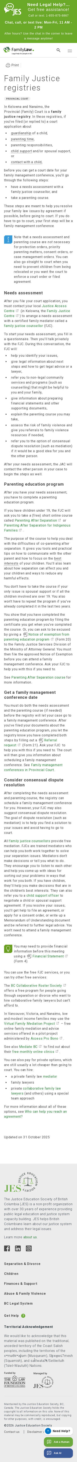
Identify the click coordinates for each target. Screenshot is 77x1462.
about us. (30, 1237)
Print (15, 65)
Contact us (12, 1431)
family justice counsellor (23, 326)
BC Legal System (18, 1303)
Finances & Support (20, 1284)
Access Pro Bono (44, 1038)
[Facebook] (7, 1250)
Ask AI (53, 1453)
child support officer (42, 895)
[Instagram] (29, 1250)
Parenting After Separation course (38, 677)
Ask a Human (57, 1442)
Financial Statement (48, 956)
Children (11, 1274)
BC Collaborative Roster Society (36, 986)
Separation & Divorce (22, 1264)
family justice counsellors (29, 841)
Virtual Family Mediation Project (29, 1024)
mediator (50, 1076)
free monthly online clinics (33, 1052)
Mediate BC (28, 1047)
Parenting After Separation (36, 520)
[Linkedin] (18, 1250)
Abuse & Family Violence (25, 1294)
